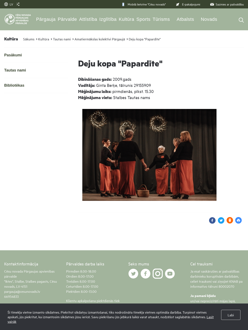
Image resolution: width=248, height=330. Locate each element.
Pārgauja (46, 19)
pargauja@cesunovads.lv (22, 291)
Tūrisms (161, 19)
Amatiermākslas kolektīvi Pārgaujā (100, 39)
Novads (209, 19)
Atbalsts (185, 19)
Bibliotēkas (14, 85)
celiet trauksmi (201, 281)
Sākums (28, 39)
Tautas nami (62, 39)
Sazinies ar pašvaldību (226, 4)
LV (8, 4)
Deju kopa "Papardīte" (145, 39)
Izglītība (108, 19)
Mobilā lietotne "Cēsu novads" (143, 4)
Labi (231, 315)
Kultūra (126, 19)
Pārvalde (67, 19)
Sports (143, 19)
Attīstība (88, 19)
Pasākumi (13, 55)
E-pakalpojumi (187, 4)
